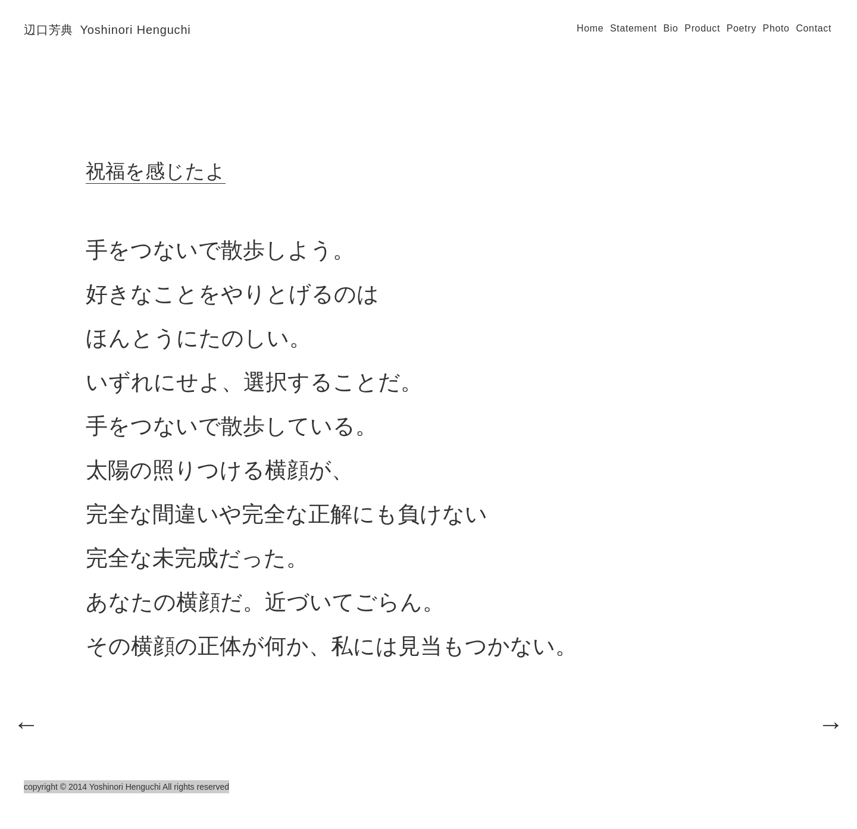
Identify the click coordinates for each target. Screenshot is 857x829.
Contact (813, 28)
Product (702, 28)
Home (590, 28)
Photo (776, 28)
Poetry (741, 28)
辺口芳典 (107, 30)
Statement (633, 28)
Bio (671, 28)
